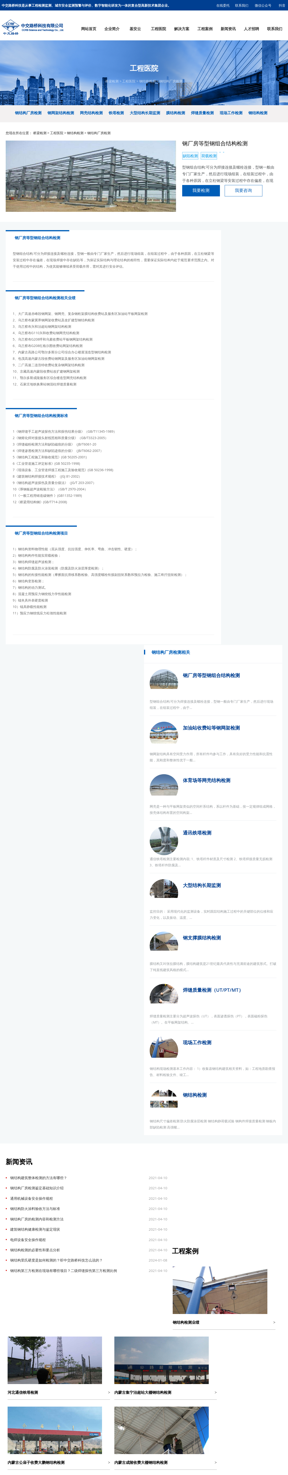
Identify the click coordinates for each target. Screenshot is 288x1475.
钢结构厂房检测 (171, 86)
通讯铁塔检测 (254, 445)
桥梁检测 (112, 86)
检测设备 (10, 1212)
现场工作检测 (231, 122)
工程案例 (149, 1160)
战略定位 (10, 1191)
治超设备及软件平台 (40, 1212)
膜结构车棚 (24, 1254)
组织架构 (10, 1174)
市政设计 (84, 1254)
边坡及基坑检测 (149, 1196)
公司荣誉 (10, 1196)
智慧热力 (40, 1240)
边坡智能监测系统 (40, 1196)
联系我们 (241, 5)
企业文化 (10, 1180)
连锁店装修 (56, 1254)
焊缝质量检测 (202, 122)
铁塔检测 (116, 122)
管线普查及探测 (79, 1229)
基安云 (40, 1160)
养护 (79, 1218)
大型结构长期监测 (145, 122)
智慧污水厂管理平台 (40, 1174)
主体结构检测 (79, 1207)
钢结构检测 (147, 86)
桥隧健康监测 (149, 1191)
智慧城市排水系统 (40, 1185)
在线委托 (223, 5)
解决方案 (116, 1160)
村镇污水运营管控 (40, 1180)
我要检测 (159, 205)
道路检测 (79, 1174)
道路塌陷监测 (116, 1202)
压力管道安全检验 (79, 1234)
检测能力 (10, 1207)
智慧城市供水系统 (40, 1169)
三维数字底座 (40, 1191)
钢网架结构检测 (60, 122)
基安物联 (97, 1254)
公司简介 (10, 1169)
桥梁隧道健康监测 (40, 1202)
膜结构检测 (175, 122)
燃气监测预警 (116, 1169)
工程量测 (79, 1196)
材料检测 (79, 1212)
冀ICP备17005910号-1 (157, 1254)
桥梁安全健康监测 (116, 1196)
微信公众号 (263, 5)
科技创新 (10, 1202)
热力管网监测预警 (116, 1191)
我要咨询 (202, 205)
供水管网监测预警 (116, 1180)
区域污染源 (40, 1223)
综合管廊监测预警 (116, 1185)
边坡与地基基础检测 (79, 1202)
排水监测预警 (116, 1174)
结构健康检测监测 (40, 1207)
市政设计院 (40, 1254)
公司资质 (10, 1185)
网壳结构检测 (91, 122)
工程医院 (128, 86)
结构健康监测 (79, 1180)
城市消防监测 (116, 1207)
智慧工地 (40, 1229)
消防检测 (79, 1223)
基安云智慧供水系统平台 (122, 1254)
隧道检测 (79, 1185)
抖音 (282, 5)
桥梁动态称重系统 (40, 1218)
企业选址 (71, 1254)
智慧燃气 (40, 1234)
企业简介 (10, 1160)
